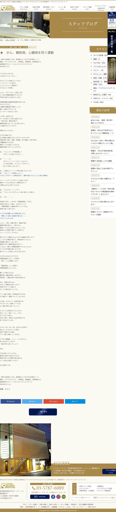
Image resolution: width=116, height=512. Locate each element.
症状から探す (53, 504)
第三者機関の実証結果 (86, 504)
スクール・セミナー (78, 506)
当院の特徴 (42, 504)
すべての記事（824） (100, 55)
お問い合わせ (92, 506)
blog (68, 506)
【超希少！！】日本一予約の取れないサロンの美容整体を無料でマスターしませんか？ (102, 179)
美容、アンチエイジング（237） (104, 85)
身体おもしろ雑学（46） (101, 88)
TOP (1, 40)
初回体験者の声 (30, 506)
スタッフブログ (10, 40)
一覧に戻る (43, 411)
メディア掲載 (64, 504)
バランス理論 (32, 504)
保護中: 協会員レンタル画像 (100, 151)
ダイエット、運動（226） (102, 72)
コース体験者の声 (43, 506)
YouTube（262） (99, 62)
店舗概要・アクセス (58, 506)
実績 (21, 506)
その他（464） (98, 95)
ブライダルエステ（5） (101, 65)
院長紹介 (74, 504)
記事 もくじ (4, 389)
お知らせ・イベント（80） (102, 92)
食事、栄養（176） (99, 76)
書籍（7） (96, 58)
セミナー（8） (98, 69)
